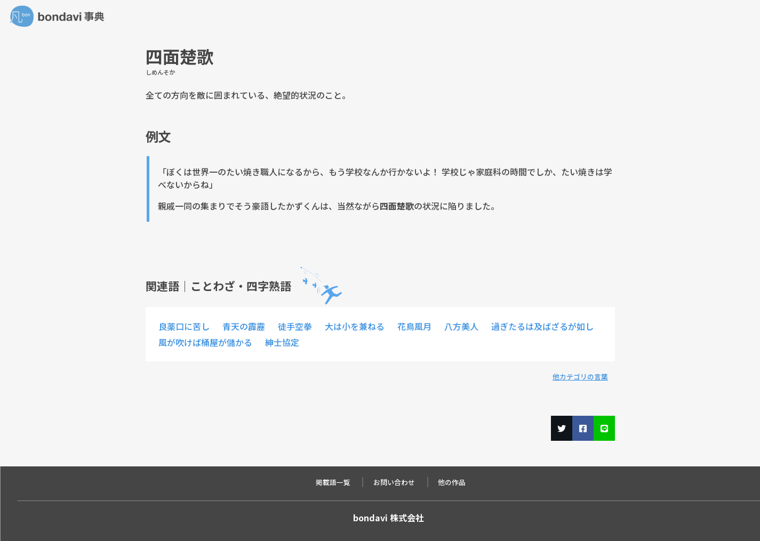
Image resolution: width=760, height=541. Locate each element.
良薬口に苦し (184, 326)
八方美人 (461, 326)
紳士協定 (282, 342)
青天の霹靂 (243, 326)
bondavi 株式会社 (388, 517)
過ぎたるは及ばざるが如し (542, 326)
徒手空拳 (295, 326)
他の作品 (452, 482)
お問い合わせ (394, 482)
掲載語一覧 (333, 482)
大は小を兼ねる (355, 326)
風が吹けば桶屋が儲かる (205, 342)
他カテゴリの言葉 (580, 377)
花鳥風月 (414, 326)
